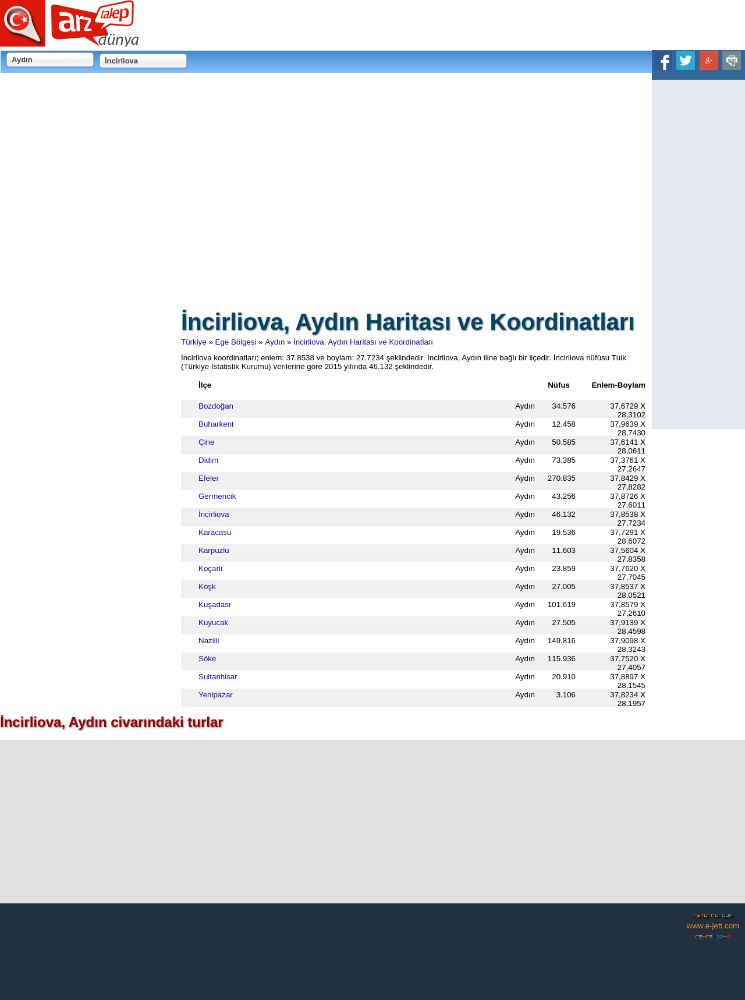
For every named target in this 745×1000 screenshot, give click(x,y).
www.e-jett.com (713, 925)
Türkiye (194, 342)
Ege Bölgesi (236, 342)
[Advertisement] (698, 254)
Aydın (275, 342)
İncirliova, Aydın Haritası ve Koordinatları (363, 342)
